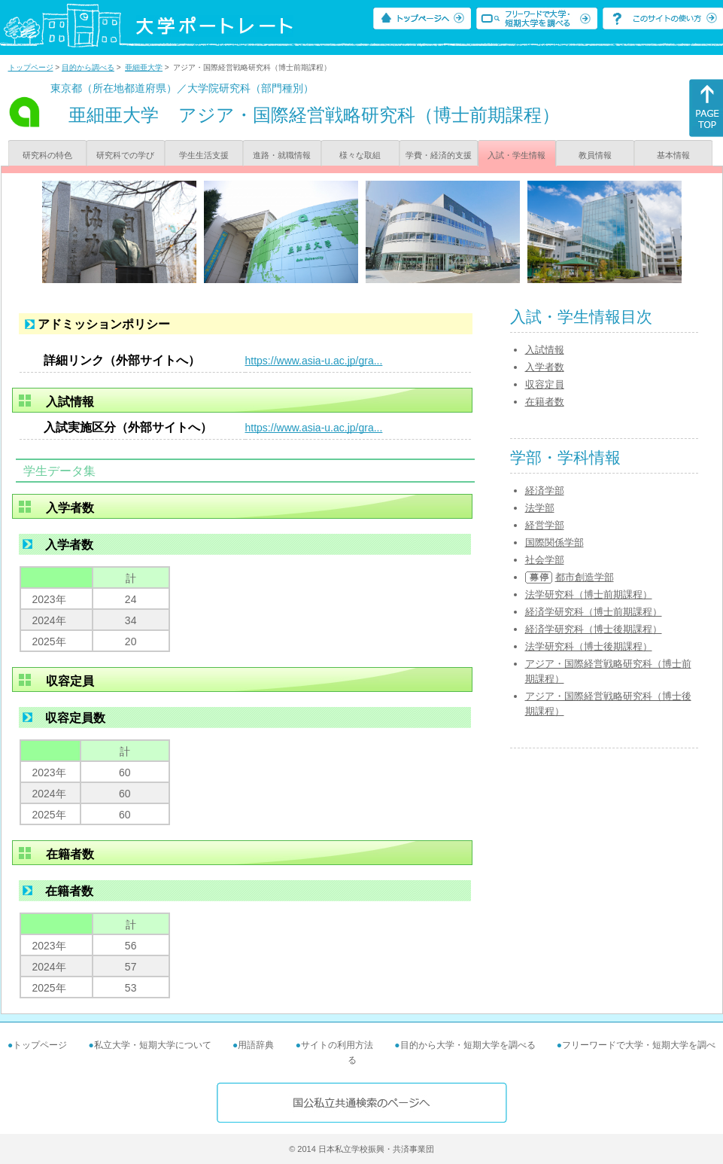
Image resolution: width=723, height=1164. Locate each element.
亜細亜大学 (144, 67)
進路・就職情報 (282, 155)
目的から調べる (88, 67)
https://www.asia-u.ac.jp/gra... (314, 361)
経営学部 (544, 525)
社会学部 (544, 559)
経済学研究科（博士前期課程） (593, 611)
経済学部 (544, 490)
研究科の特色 (47, 155)
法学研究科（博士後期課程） (588, 646)
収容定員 (544, 384)
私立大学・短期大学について (152, 1045)
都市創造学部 (584, 577)
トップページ (30, 67)
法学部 (539, 507)
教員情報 (595, 155)
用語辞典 (256, 1045)
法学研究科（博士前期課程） (588, 594)
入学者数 (544, 367)
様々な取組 (360, 155)
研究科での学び (125, 155)
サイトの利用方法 (337, 1045)
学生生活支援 (204, 155)
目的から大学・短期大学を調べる (468, 1045)
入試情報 (544, 349)
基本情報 (673, 155)
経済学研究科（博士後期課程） (593, 629)
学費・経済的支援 (439, 155)
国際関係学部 (554, 542)
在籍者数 (544, 401)
